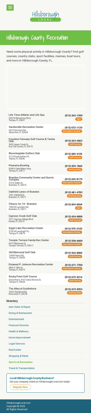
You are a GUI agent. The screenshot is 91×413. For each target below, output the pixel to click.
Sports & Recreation (20, 362)
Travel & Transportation (22, 368)
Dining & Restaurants (20, 313)
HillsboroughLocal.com (18, 402)
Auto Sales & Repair (19, 306)
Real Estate (15, 349)
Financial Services (19, 325)
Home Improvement (19, 337)
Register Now (20, 387)
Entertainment (16, 319)
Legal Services (17, 343)
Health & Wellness (19, 331)
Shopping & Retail (18, 356)
